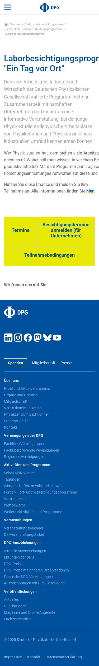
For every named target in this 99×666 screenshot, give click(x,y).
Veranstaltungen (18, 520)
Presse (66, 363)
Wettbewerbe (15, 505)
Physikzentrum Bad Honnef (26, 414)
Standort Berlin (16, 421)
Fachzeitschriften (18, 619)
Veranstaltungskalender (23, 528)
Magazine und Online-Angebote (29, 612)
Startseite (13, 24)
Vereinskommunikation (23, 408)
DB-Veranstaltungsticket (24, 534)
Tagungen (12, 479)
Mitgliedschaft (43, 363)
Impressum (13, 657)
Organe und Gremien (21, 395)
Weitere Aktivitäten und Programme (33, 512)
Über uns (11, 380)
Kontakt (10, 427)
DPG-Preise (13, 564)
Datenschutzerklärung (63, 657)
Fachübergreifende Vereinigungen (31, 450)
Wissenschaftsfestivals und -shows (33, 486)
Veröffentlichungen (20, 591)
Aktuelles (11, 599)
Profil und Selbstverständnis (27, 388)
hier (90, 191)
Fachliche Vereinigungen (24, 444)
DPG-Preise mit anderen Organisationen (36, 570)
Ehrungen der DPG (19, 557)
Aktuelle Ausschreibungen (25, 551)
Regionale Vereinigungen (24, 456)
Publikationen (15, 606)
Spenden (15, 363)
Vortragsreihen (16, 499)
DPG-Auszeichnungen (22, 543)
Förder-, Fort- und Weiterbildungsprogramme (33, 29)
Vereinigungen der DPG (23, 435)
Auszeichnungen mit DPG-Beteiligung (34, 583)
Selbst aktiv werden (20, 473)
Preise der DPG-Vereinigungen (28, 577)
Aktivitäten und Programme (45, 24)
